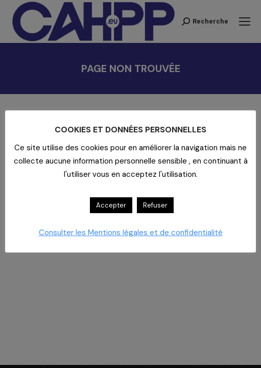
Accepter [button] (111, 205)
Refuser (155, 205)
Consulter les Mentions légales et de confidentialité (131, 232)
